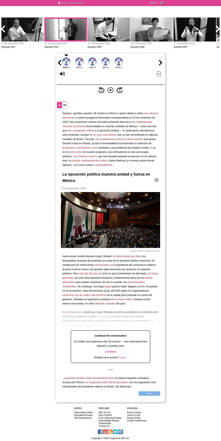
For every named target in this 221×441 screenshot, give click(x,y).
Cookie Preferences (137, 420)
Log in (122, 357)
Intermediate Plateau (109, 420)
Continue (110, 351)
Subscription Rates (83, 412)
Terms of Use (133, 415)
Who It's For (105, 412)
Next (149, 393)
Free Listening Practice (110, 418)
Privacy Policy (134, 412)
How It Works (105, 415)
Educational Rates (83, 415)
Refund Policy (134, 418)
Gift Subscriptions (83, 418)
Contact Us (104, 426)
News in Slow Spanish (62, 3)
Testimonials (105, 423)
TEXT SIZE (62, 101)
